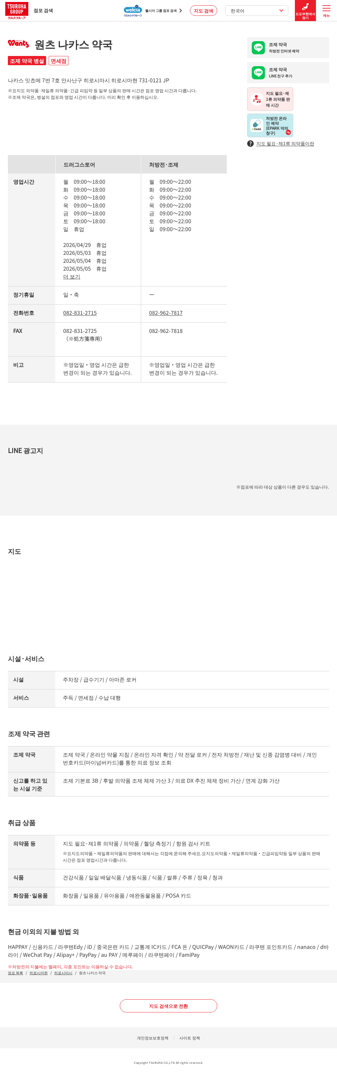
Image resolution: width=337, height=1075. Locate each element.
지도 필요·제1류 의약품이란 (280, 143)
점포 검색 (29, 10)
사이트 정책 (189, 1037)
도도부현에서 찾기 (305, 10)
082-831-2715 (80, 312)
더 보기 (71, 276)
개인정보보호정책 (152, 1037)
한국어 (257, 10)
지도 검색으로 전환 (168, 1006)
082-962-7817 (166, 312)
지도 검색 (203, 10)
